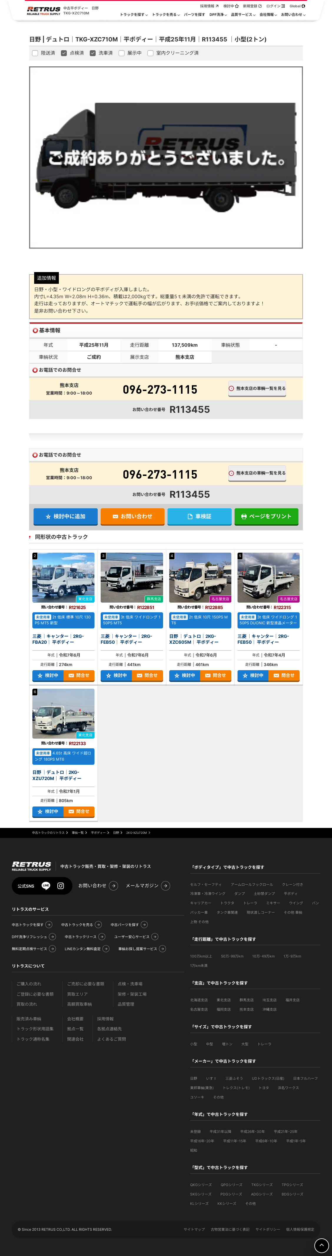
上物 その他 (199, 922)
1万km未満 (199, 965)
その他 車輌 (293, 912)
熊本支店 (247, 1009)
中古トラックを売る (77, 925)
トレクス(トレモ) (236, 1088)
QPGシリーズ (232, 1185)
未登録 (195, 1131)
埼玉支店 (270, 1000)
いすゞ (211, 1078)
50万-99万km (232, 956)
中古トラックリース (81, 937)
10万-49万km (263, 956)
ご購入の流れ (28, 983)
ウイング (296, 903)
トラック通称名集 (32, 1039)
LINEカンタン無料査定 (83, 949)
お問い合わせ (92, 885)
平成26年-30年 (252, 1131)
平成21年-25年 (286, 1131)
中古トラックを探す (28, 925)
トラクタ (227, 903)
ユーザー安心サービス (132, 937)
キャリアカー (200, 903)
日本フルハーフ (305, 1078)
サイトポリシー (267, 1229)
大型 (244, 1044)
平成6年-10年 (266, 1141)
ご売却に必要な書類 (85, 983)
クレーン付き (292, 884)
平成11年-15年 (234, 1141)
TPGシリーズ (292, 1185)
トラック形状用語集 (35, 1028)
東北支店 (224, 1000)
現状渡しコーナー (261, 912)
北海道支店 (199, 1000)
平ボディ (291, 893)
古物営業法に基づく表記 (230, 1229)
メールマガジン (142, 885)
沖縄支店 (270, 1009)
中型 (209, 1044)
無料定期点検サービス (29, 949)
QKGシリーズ (201, 1185)
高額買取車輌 (79, 1004)
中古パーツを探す (125, 925)
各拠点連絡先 (109, 1028)
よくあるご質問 (111, 1039)
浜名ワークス (288, 1088)
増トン (227, 1044)
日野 (193, 1078)
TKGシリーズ (262, 1185)
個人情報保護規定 (300, 1229)
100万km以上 (201, 956)
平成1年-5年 (296, 1141)
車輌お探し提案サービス (137, 949)
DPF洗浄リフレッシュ (29, 937)
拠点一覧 (75, 1028)
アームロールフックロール (252, 884)
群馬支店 (247, 1000)
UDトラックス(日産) (268, 1078)
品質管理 (126, 1004)
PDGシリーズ (231, 1194)
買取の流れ (26, 1004)
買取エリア (77, 994)
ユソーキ (197, 1097)
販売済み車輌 (28, 1018)
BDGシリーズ (292, 1194)
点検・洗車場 (130, 983)
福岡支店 (224, 1009)
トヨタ (263, 1088)
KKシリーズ (227, 1203)
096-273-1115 (160, 389)
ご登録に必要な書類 (35, 994)
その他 (218, 1097)
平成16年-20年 (202, 1141)
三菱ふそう (234, 1078)
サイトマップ (194, 1229)
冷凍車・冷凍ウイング (207, 893)
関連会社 (75, 1039)
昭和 (193, 1150)
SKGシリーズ (201, 1194)
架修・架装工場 (132, 994)
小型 (193, 1044)
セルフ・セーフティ (206, 884)
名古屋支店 (199, 1009)
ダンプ (239, 893)
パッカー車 (199, 912)
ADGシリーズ (262, 1194)
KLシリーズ (199, 1203)
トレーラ (250, 903)
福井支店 (292, 1000)
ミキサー (273, 903)
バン (315, 903)
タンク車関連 (227, 912)
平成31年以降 (220, 1131)
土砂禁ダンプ (264, 893)
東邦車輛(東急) (202, 1088)
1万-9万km (292, 956)
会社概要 (75, 1018)
